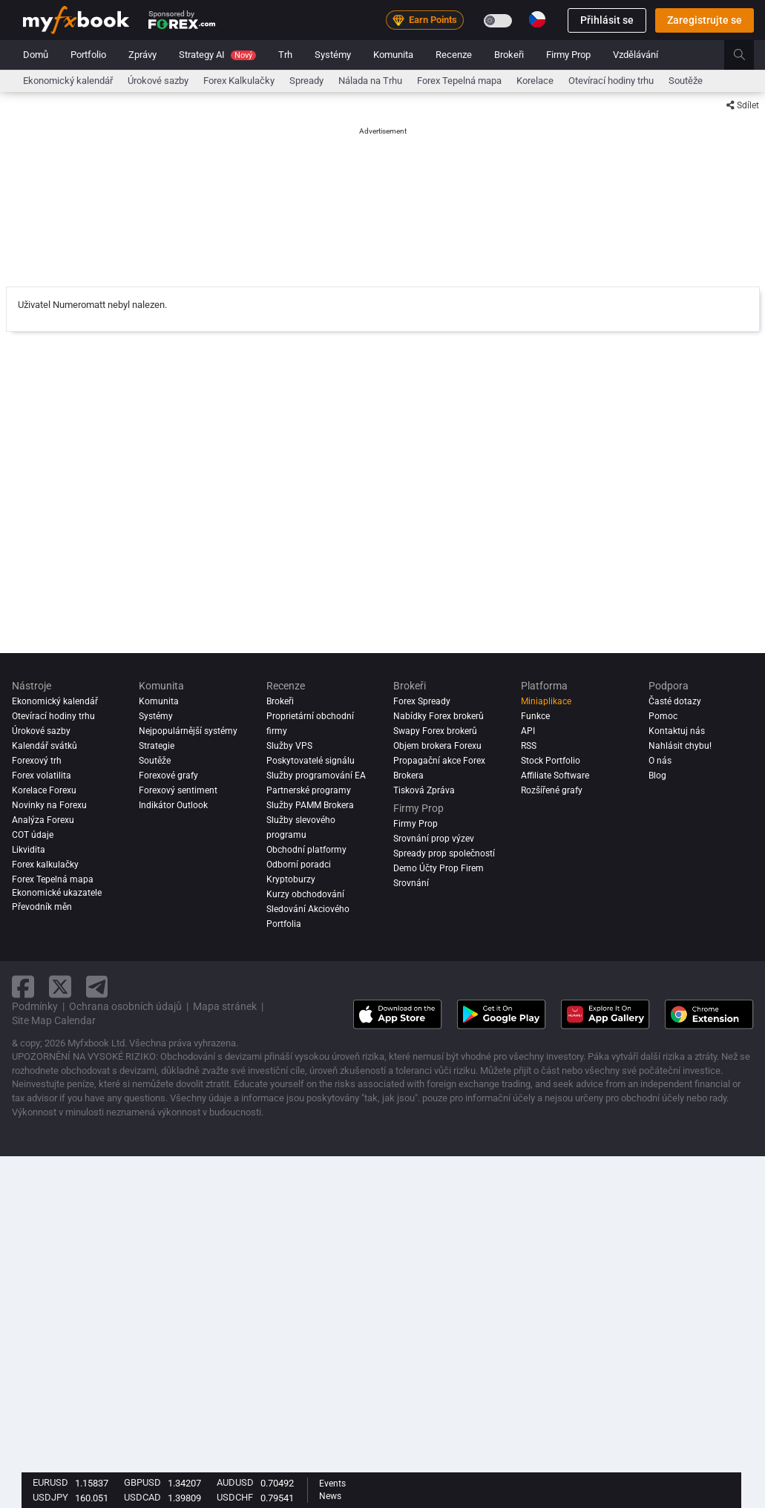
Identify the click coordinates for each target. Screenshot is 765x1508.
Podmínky (35, 1006)
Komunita (393, 54)
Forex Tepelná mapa (459, 80)
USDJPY (50, 1497)
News (330, 1496)
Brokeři (509, 54)
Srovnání (411, 883)
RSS (528, 746)
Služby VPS (289, 746)
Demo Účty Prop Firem (438, 868)
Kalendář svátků (44, 746)
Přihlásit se (607, 20)
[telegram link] (97, 987)
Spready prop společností (444, 853)
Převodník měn (42, 907)
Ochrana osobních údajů (125, 1006)
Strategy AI (217, 54)
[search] (747, 55)
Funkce (535, 716)
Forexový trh (37, 760)
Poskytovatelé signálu (310, 760)
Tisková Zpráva (424, 790)
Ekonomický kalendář (68, 80)
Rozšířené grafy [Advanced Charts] (551, 790)
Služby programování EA (316, 775)
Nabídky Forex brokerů (438, 716)
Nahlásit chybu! (680, 746)
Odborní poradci (298, 864)
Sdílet (742, 105)
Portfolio (88, 54)
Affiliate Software (555, 775)
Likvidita (28, 850)
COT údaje (32, 835)
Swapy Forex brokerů (435, 731)
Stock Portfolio (550, 760)
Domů (35, 54)
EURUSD (50, 1482)
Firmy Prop (568, 54)
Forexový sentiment (178, 790)
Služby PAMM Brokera (310, 805)
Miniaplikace (546, 701)
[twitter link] (60, 987)
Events (332, 1483)
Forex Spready (421, 701)
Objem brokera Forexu (437, 746)
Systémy (333, 54)
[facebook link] (23, 987)
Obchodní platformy (306, 850)
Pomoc (663, 716)
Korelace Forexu (44, 790)
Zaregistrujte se (704, 20)
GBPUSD (142, 1482)
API (528, 731)
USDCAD (142, 1497)
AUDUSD (235, 1482)
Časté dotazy (675, 701)
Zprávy (142, 54)
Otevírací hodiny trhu (611, 80)
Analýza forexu (43, 820)
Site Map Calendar (54, 1020)
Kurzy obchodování (305, 894)
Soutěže (686, 80)
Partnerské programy (308, 790)
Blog (657, 775)
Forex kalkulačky (45, 864)
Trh (285, 54)
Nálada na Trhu (370, 80)
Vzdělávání (635, 54)
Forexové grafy (168, 775)
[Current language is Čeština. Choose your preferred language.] (537, 19)
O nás (660, 760)
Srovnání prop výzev (433, 838)
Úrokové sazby (158, 80)
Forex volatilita (41, 775)
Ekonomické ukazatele (57, 893)
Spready (306, 80)
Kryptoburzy (290, 879)
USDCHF (235, 1497)
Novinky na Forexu (49, 805)
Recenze (454, 54)
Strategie (156, 746)
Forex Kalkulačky (239, 80)
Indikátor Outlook (173, 805)
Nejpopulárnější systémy (188, 731)
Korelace (535, 80)
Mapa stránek (225, 1006)
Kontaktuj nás (677, 731)
